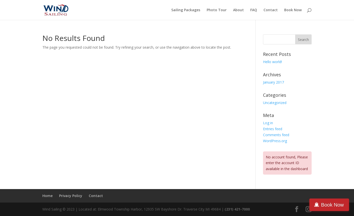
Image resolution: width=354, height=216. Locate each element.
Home (47, 195)
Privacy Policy (70, 195)
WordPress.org (275, 140)
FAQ (253, 10)
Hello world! (272, 61)
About (238, 10)
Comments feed (276, 134)
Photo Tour (217, 10)
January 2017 (273, 82)
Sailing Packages (185, 10)
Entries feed (272, 128)
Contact (271, 10)
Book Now (293, 10)
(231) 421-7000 (238, 209)
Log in (268, 122)
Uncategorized (274, 102)
